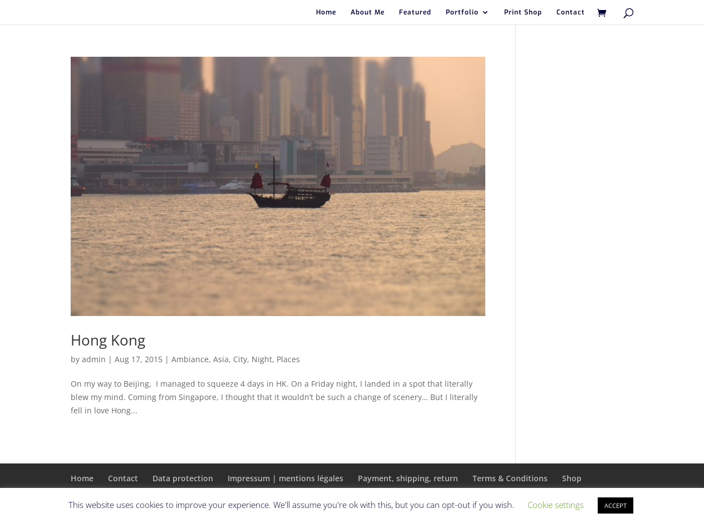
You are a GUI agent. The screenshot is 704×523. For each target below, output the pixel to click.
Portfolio (462, 12)
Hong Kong (108, 340)
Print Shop (523, 12)
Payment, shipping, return (408, 478)
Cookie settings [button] (556, 504)
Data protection (182, 478)
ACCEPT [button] (615, 505)
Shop (572, 478)
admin (94, 359)
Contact (571, 12)
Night (262, 359)
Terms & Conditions (510, 478)
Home (326, 12)
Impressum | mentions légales (285, 478)
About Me (368, 12)
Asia (221, 359)
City (240, 359)
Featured (415, 12)
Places (288, 359)
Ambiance (190, 359)
